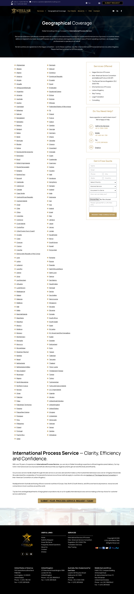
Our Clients (72, 11)
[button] (99, 3)
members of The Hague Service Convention (101, 475)
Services (41, 11)
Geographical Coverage (57, 11)
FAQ (90, 11)
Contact (97, 11)
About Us (82, 11)
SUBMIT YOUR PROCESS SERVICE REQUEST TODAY (67, 500)
